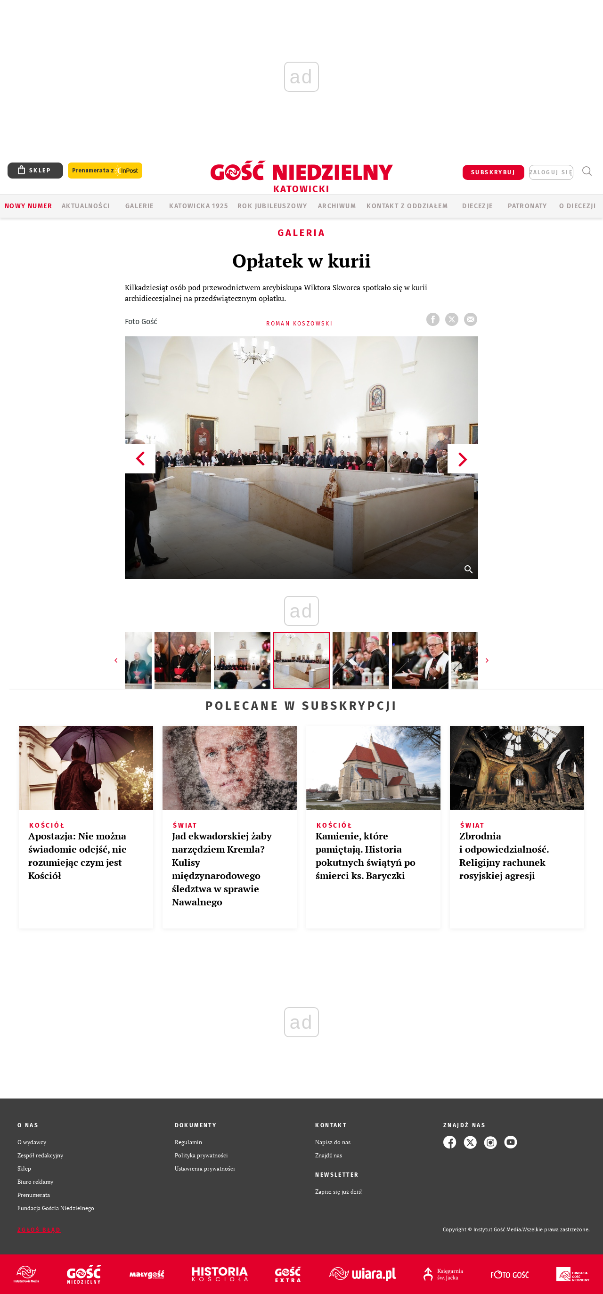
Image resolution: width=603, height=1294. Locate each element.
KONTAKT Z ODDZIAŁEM (407, 206)
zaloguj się (551, 172)
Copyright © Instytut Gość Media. (482, 1230)
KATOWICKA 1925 (198, 206)
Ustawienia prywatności (205, 1168)
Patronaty (527, 206)
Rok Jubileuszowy (272, 206)
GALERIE (139, 206)
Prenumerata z (105, 170)
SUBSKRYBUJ (493, 172)
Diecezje (477, 206)
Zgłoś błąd (39, 1230)
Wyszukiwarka (586, 171)
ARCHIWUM (337, 206)
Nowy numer (28, 206)
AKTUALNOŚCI (86, 206)
